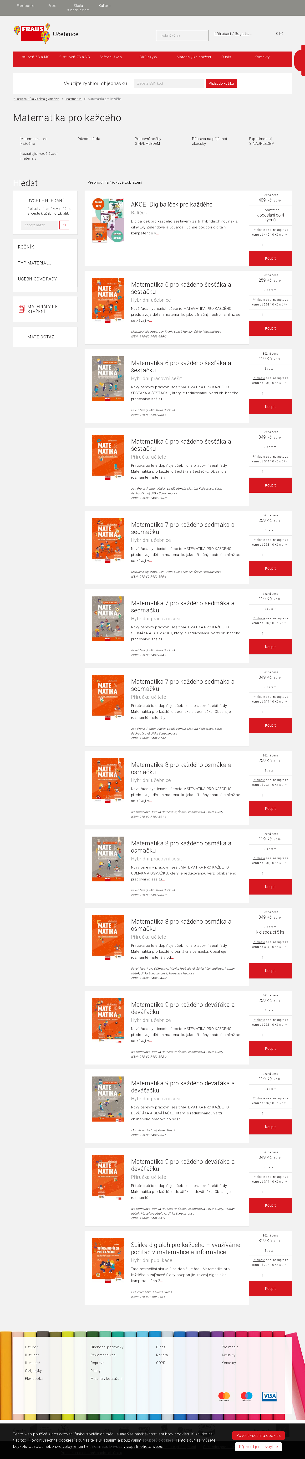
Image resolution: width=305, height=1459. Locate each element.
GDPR (160, 1363)
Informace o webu (106, 1446)
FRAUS (26, 6)
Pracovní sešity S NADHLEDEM (148, 141)
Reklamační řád (103, 1355)
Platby (96, 1371)
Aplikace (131, 6)
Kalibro (236, 6)
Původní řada (89, 139)
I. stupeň (32, 1347)
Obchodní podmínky (107, 1347)
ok (64, 225)
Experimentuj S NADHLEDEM (261, 141)
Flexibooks (157, 6)
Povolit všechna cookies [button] (258, 1435)
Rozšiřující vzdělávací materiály (38, 155)
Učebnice (52, 6)
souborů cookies (158, 1440)
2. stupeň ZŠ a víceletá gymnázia (36, 99)
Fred (183, 6)
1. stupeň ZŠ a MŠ (33, 57)
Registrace (244, 33)
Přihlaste (259, 230)
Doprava (97, 1363)
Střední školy (111, 57)
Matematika (74, 99)
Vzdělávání (105, 6)
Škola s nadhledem (209, 8)
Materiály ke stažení (194, 57)
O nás (226, 57)
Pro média (230, 1347)
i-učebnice (79, 6)
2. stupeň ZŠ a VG (74, 57)
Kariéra (162, 1355)
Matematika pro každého (33, 141)
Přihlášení (222, 33)
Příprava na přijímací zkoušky (209, 141)
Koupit (270, 258)
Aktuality (228, 1355)
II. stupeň (32, 1355)
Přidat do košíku (221, 83)
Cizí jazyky (148, 57)
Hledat (203, 35)
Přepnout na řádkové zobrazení (115, 182)
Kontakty (262, 57)
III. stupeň (33, 1363)
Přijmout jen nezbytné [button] (258, 1446)
